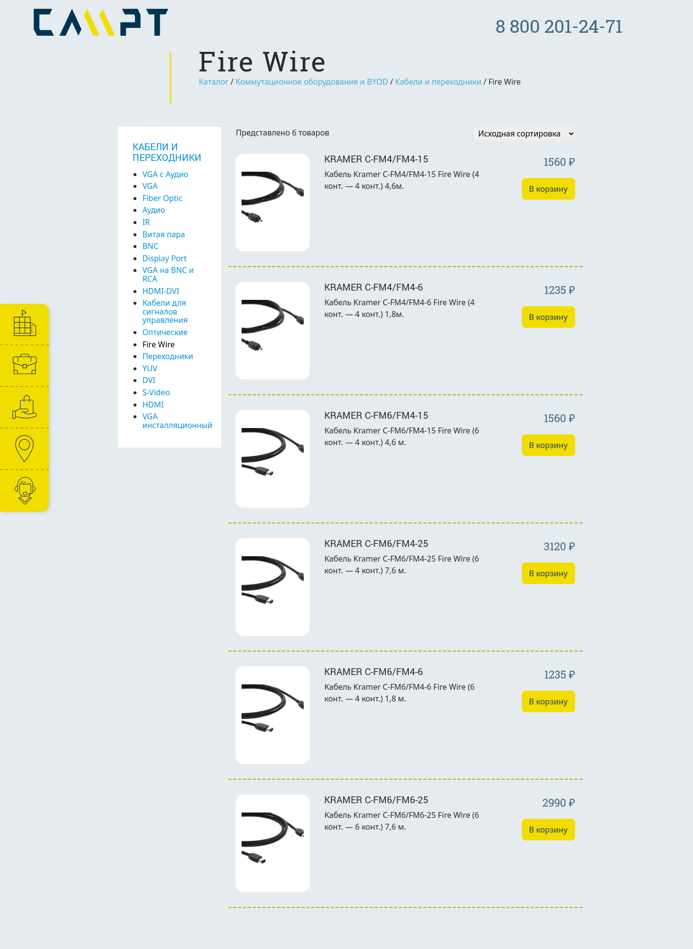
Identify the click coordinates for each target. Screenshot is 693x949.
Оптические (165, 332)
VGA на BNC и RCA (168, 274)
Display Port (164, 258)
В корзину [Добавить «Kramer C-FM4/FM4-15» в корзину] (548, 188)
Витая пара (163, 234)
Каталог (213, 81)
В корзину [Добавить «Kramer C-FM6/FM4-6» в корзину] (548, 701)
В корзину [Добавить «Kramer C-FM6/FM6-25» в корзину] (548, 829)
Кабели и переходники (438, 81)
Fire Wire (158, 344)
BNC (150, 246)
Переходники (167, 356)
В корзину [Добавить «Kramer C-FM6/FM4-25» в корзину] (548, 573)
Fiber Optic (162, 198)
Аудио (153, 209)
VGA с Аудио (165, 174)
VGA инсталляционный (177, 420)
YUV (149, 368)
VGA (149, 186)
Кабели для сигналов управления (165, 311)
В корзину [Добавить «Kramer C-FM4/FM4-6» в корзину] (548, 317)
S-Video (156, 392)
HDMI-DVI (160, 291)
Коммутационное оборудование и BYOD (312, 81)
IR (146, 222)
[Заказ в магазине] (524, 133)
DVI (149, 380)
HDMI (152, 404)
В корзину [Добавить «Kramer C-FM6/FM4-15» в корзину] (548, 445)
